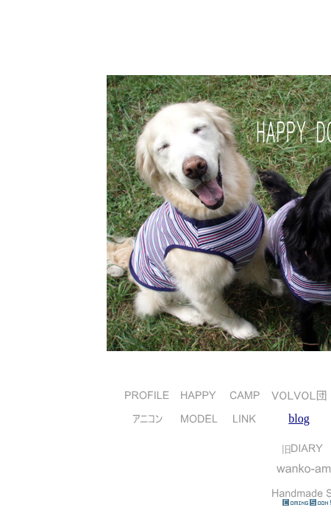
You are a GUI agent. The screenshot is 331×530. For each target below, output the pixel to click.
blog (298, 418)
